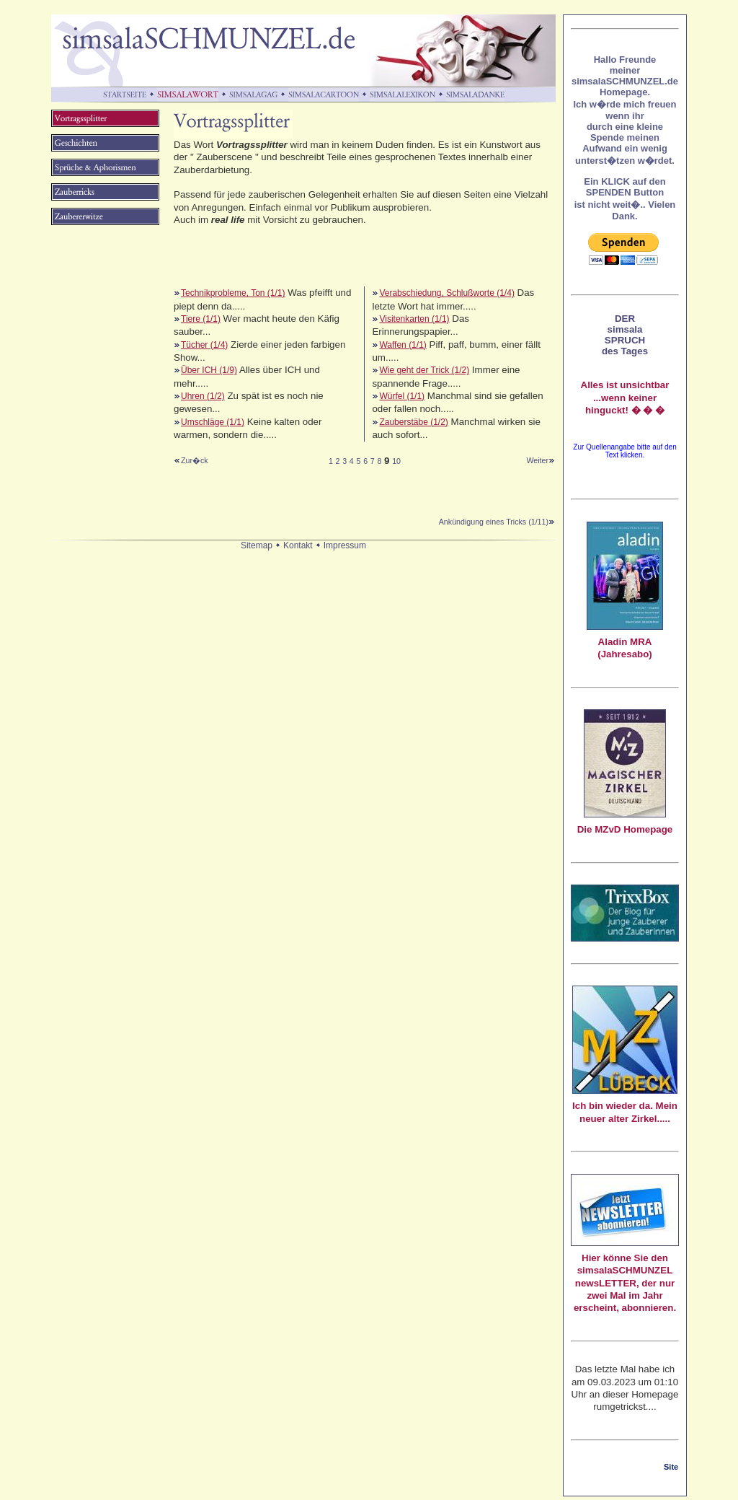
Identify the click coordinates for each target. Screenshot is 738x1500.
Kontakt (298, 545)
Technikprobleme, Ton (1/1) (233, 293)
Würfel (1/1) (401, 396)
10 (396, 461)
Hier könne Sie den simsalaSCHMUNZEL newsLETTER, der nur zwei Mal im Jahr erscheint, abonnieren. (625, 1283)
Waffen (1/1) (402, 345)
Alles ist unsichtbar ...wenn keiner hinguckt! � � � (625, 398)
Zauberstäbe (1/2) (413, 422)
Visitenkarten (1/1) (414, 319)
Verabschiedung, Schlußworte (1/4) (446, 293)
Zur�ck (194, 460)
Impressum (345, 545)
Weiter (541, 460)
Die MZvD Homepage (625, 829)
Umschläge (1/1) (212, 422)
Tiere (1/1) (201, 319)
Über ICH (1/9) (209, 370)
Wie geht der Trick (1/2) (424, 370)
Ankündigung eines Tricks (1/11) (497, 521)
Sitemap (256, 545)
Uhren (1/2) (203, 396)
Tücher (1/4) (204, 345)
